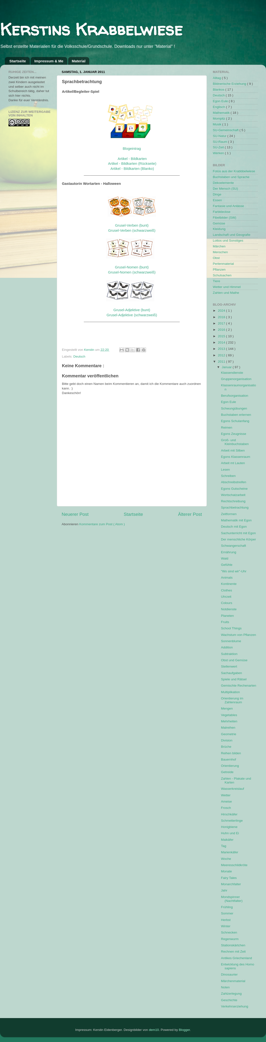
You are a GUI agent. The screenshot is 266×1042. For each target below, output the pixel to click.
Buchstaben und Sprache (231, 177)
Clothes (226, 590)
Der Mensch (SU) (225, 188)
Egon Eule (221, 101)
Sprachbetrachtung (235, 507)
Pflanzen (219, 269)
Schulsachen (222, 275)
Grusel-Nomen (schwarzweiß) (131, 272)
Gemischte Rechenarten (238, 685)
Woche (226, 859)
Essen (217, 200)
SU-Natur (220, 136)
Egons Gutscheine (234, 488)
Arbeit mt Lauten (233, 463)
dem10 (154, 1030)
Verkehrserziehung (234, 1006)
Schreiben (228, 476)
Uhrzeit (226, 596)
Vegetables (229, 715)
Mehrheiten (229, 721)
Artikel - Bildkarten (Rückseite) (132, 163)
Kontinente (229, 584)
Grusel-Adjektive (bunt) (131, 310)
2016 (222, 329)
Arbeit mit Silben (233, 450)
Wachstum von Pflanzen (238, 635)
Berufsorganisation (234, 395)
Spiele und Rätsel (234, 679)
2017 (222, 323)
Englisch (219, 107)
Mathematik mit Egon (236, 520)
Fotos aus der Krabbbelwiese (234, 171)
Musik (217, 124)
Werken (219, 153)
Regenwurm (230, 939)
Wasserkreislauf (232, 788)
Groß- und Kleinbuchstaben (235, 442)
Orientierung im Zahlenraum (232, 700)
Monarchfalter (231, 884)
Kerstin (89, 350)
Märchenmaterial (233, 981)
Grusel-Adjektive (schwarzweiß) (132, 315)
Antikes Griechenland (236, 958)
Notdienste (229, 609)
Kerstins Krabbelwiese (91, 29)
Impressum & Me (48, 61)
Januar (227, 367)
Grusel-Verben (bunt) (132, 225)
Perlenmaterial (223, 264)
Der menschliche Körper (238, 539)
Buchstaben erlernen (236, 415)
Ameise (226, 801)
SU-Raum (220, 142)
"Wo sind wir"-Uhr (233, 571)
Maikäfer (227, 839)
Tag (223, 846)
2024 (222, 310)
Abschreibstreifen (233, 482)
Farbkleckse (221, 212)
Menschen (220, 252)
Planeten (227, 616)
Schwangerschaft (233, 545)
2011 (222, 361)
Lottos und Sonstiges (228, 240)
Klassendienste (232, 372)
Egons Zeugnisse (233, 434)
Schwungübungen (234, 408)
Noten (225, 987)
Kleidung (219, 229)
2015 (222, 336)
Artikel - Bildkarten (132, 159)
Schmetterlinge (232, 820)
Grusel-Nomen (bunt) (131, 267)
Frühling (227, 907)
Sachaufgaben (231, 673)
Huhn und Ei (230, 833)
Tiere (216, 281)
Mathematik (222, 113)
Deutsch (79, 356)
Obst (216, 258)
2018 (222, 317)
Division (226, 740)
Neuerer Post (75, 514)
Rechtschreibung (233, 501)
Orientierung (230, 766)
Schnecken (229, 932)
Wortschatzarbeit (233, 495)
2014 (222, 342)
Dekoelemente (223, 183)
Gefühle (226, 565)
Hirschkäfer (229, 814)
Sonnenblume (231, 641)
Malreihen (228, 727)
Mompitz (219, 118)
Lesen (225, 469)
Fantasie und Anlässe (228, 206)
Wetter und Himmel (227, 287)
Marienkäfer (229, 852)
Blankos (219, 89)
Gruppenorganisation (236, 379)
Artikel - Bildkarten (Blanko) (132, 169)
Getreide (227, 772)
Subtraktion (229, 654)
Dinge (217, 194)
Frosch (226, 808)
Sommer (227, 913)
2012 (222, 355)
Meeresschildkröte (234, 865)
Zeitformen (229, 514)
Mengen (227, 708)
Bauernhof (228, 759)
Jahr (224, 890)
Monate (226, 871)
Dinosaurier (229, 974)
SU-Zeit (219, 147)
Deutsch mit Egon (234, 526)
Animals (227, 577)
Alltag (217, 78)
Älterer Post (190, 514)
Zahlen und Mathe (226, 293)
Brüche (226, 746)
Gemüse (219, 223)
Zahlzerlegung (231, 993)
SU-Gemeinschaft (226, 130)
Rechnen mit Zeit (233, 951)
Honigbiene (229, 827)
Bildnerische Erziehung (230, 84)
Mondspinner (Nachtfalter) (232, 899)
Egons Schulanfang (235, 421)
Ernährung (228, 552)
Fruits (225, 622)
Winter (225, 926)
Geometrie (228, 734)
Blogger (184, 1030)
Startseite (17, 61)
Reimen (226, 427)
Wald (224, 558)
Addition (227, 647)
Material (79, 61)
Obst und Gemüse (234, 660)
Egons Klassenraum (235, 457)
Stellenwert (229, 666)
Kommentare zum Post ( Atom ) (102, 524)
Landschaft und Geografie (231, 235)
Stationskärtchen (233, 945)
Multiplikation (230, 692)
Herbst (226, 920)
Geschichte (229, 1000)
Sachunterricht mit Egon (238, 533)
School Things (231, 628)
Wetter (226, 795)
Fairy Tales (229, 878)
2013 (222, 349)
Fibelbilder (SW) (224, 217)
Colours (226, 603)
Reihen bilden (231, 753)
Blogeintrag (132, 149)
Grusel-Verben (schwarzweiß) (131, 230)
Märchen (219, 246)
